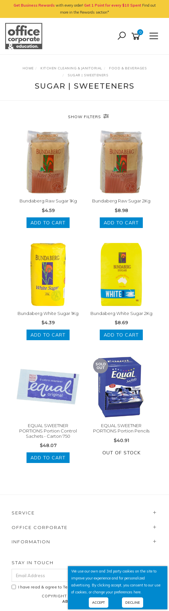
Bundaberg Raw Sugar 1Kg (48, 200)
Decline (132, 602)
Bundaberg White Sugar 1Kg (48, 313)
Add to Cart (48, 223)
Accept (98, 602)
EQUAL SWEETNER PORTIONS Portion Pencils (121, 428)
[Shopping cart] (136, 36)
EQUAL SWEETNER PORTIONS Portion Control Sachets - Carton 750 (48, 430)
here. (137, 592)
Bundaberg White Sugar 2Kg (121, 313)
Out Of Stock (121, 453)
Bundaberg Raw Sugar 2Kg (121, 200)
